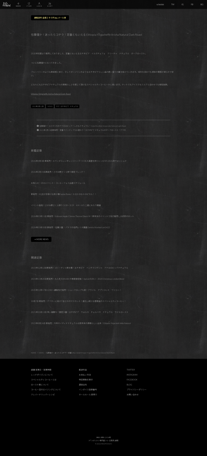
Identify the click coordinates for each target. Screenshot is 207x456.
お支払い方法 (85, 375)
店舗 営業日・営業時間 (41, 370)
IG (183, 4)
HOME (33, 353)
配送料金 (83, 370)
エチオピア (64, 106)
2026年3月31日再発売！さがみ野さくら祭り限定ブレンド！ (58, 172)
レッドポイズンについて (42, 375)
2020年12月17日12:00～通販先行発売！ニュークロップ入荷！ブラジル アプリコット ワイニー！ (76, 290)
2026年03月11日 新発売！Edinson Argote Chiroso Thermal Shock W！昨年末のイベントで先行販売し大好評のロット (82, 216)
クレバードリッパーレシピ (43, 394)
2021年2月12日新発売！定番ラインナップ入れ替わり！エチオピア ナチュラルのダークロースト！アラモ (82, 130)
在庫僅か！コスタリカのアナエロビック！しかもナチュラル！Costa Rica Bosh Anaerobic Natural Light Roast (82, 126)
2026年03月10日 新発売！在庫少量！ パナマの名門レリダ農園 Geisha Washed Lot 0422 (70, 227)
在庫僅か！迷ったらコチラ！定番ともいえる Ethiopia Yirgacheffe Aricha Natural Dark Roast (80, 353)
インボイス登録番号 (88, 389)
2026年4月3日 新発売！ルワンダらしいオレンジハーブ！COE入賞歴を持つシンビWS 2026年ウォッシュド (79, 161)
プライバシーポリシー (137, 389)
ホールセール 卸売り (88, 394)
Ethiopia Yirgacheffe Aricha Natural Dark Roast (51, 94)
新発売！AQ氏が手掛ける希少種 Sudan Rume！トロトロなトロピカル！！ (64, 194)
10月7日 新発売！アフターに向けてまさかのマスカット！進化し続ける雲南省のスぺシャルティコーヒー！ (78, 301)
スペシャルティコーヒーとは (43, 379)
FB (192, 4)
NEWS (50, 106)
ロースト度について (40, 384)
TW (172, 4)
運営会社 (83, 384)
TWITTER (131, 370)
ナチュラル (74, 106)
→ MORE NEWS (41, 239)
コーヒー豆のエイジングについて (46, 389)
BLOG (129, 384)
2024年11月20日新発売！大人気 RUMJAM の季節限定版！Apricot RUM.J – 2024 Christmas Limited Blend (77, 279)
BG (202, 4)
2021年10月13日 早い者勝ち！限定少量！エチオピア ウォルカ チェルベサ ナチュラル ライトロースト (79, 312)
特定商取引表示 (86, 379)
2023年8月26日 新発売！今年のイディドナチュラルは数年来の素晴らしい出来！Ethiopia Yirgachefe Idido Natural (81, 323)
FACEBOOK (132, 379)
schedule (160, 4)
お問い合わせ (133, 394)
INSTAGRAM (132, 375)
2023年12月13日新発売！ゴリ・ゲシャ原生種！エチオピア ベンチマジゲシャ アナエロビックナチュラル (79, 268)
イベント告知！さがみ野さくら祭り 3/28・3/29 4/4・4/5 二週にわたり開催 (66, 205)
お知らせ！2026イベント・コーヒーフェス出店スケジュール (58, 183)
